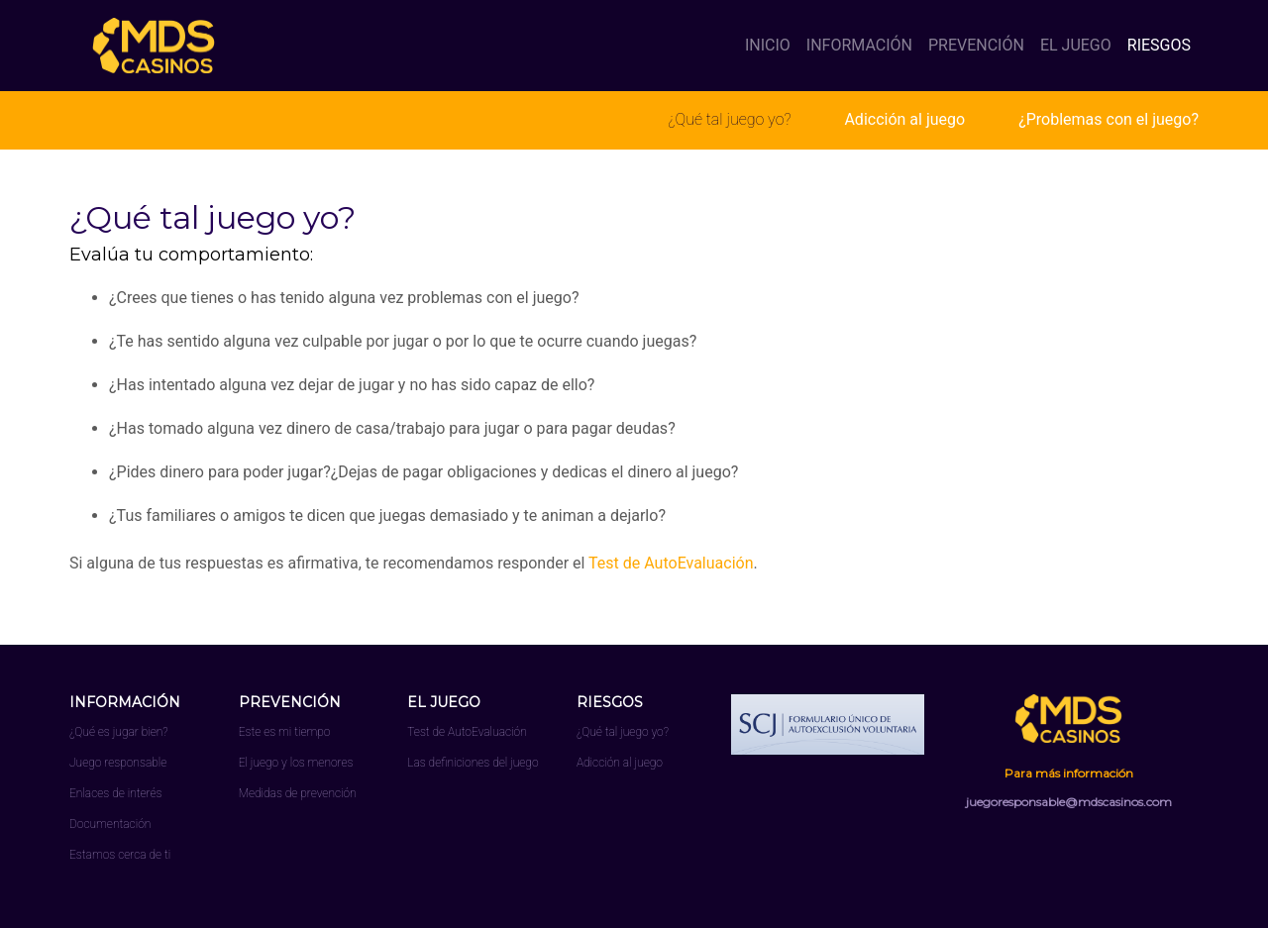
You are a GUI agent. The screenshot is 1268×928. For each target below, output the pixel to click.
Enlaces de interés (115, 793)
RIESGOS (1159, 45)
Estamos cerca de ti (119, 855)
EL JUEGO (1075, 45)
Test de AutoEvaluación (670, 563)
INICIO (771, 44)
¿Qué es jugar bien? (118, 732)
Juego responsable (117, 763)
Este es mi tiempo (285, 732)
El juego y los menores (296, 763)
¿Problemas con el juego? (1108, 119)
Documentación (110, 824)
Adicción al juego (904, 119)
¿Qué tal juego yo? (729, 119)
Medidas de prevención (298, 793)
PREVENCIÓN (976, 45)
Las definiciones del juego (472, 763)
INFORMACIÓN (859, 45)
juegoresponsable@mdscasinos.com (1069, 801)
